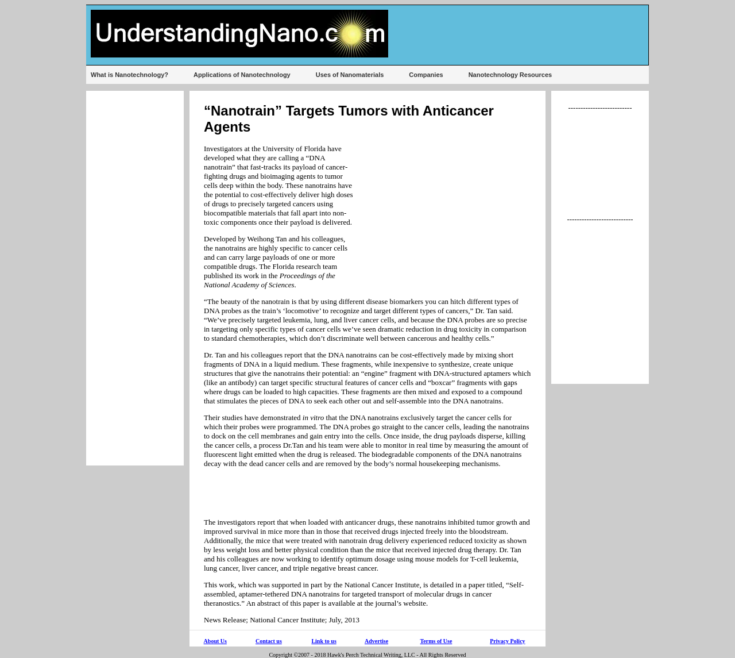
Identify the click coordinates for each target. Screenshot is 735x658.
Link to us (323, 641)
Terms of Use (436, 641)
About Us (215, 641)
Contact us (269, 641)
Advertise (376, 641)
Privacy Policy (507, 641)
